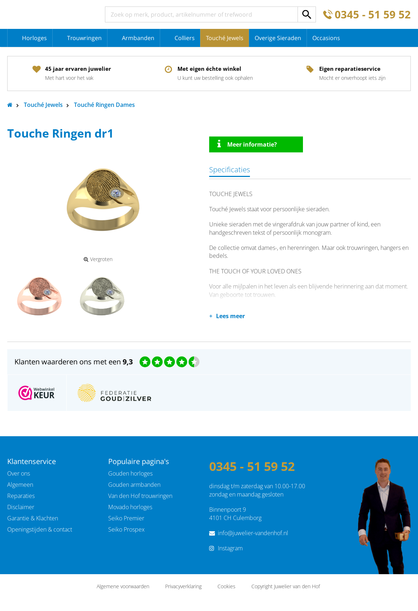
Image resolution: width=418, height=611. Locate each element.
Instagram (230, 548)
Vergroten (98, 259)
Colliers (185, 38)
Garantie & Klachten (32, 518)
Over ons (18, 473)
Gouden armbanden (134, 485)
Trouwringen (84, 38)
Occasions (326, 38)
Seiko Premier (126, 518)
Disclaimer (20, 507)
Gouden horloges (130, 473)
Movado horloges (130, 507)
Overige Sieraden (278, 38)
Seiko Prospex (126, 529)
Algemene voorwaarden (123, 586)
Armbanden (138, 38)
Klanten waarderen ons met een (73, 362)
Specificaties (229, 169)
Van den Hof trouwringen (140, 496)
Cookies (226, 586)
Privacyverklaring (183, 586)
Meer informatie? (247, 144)
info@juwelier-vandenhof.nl (253, 533)
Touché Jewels (224, 38)
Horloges (34, 38)
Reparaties (21, 496)
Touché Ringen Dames (104, 105)
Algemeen (20, 485)
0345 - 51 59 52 (373, 14)
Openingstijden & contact (39, 529)
